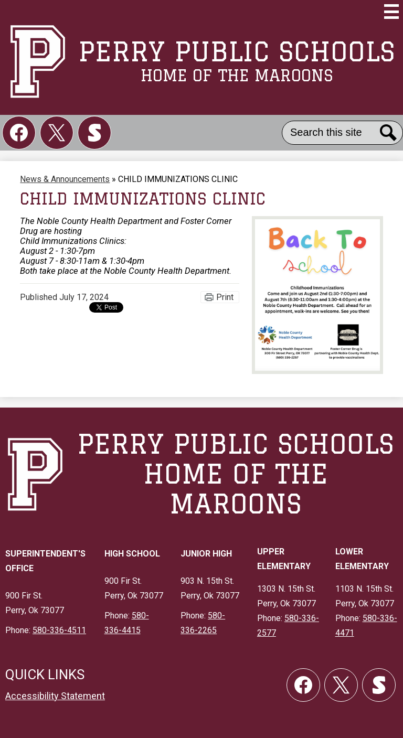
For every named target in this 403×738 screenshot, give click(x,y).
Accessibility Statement (55, 695)
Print (225, 297)
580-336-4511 (59, 630)
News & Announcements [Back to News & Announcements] (65, 179)
